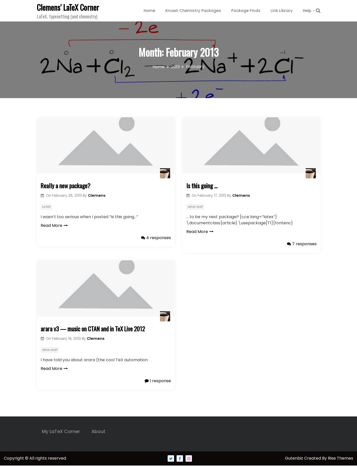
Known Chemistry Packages (193, 10)
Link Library (282, 10)
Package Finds (245, 10)
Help (307, 10)
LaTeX (46, 207)
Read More (54, 225)
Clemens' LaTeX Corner (68, 7)
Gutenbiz (294, 459)
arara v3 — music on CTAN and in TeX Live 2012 (94, 329)
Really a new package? (66, 185)
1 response (158, 381)
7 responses (302, 244)
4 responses (156, 238)
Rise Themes (340, 459)
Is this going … (202, 185)
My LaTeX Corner (61, 432)
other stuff (195, 207)
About (98, 432)
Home (149, 10)
